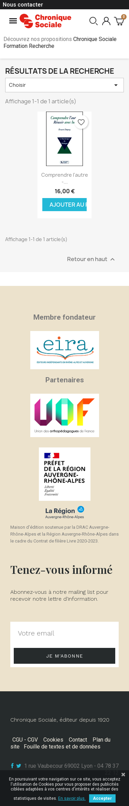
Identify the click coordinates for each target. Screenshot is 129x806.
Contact (78, 739)
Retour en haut (92, 259)
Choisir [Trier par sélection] (64, 85)
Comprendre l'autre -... (64, 178)
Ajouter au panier (68, 204)
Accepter (102, 798)
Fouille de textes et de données (62, 746)
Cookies (53, 739)
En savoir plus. (72, 798)
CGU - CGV (25, 739)
